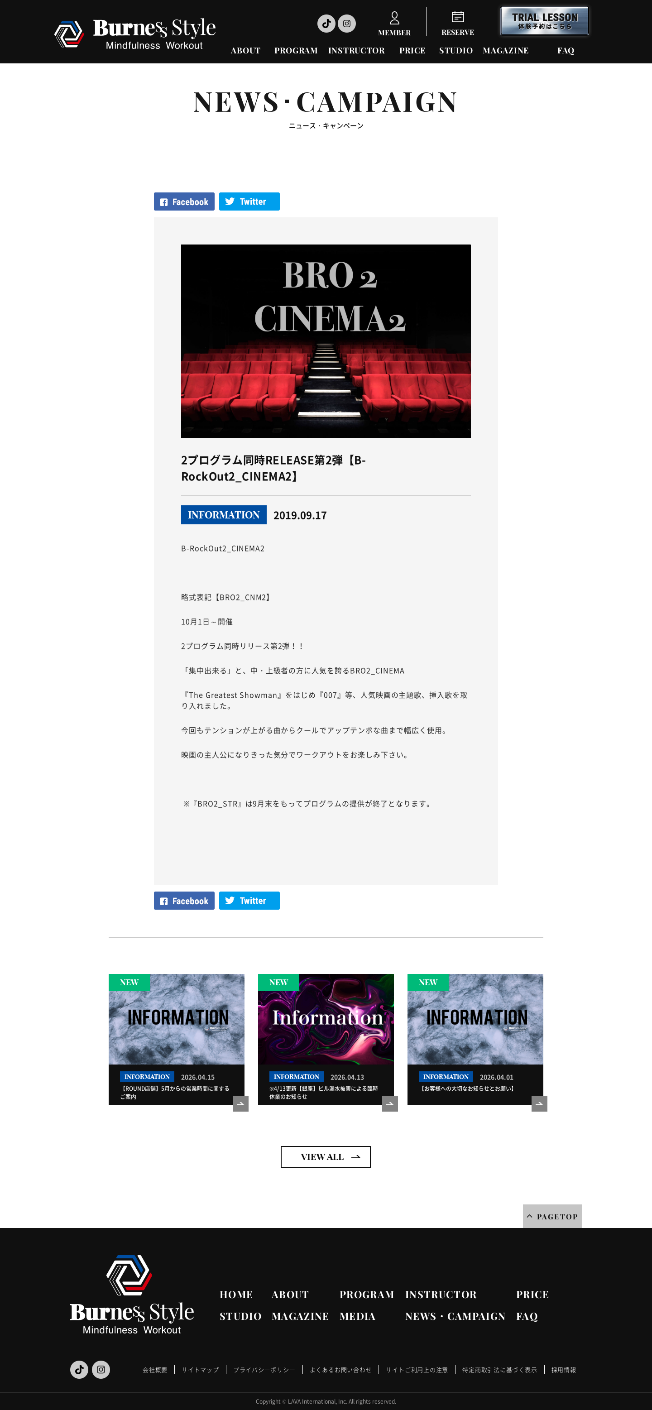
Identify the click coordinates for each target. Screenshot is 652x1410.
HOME (236, 1294)
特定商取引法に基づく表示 (499, 1369)
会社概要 (155, 1369)
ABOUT (246, 50)
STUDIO (456, 50)
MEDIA (358, 1316)
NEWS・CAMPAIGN (455, 1316)
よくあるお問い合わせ (341, 1369)
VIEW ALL (322, 1156)
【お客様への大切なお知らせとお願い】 (468, 1088)
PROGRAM (296, 50)
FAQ (566, 50)
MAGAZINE (506, 50)
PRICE (412, 50)
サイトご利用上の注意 (417, 1369)
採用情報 (563, 1369)
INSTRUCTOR (356, 50)
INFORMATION (224, 514)
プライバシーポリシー (264, 1369)
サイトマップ (200, 1369)
